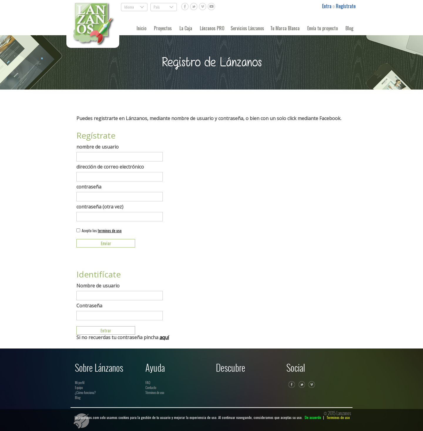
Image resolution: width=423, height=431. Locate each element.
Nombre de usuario (98, 285)
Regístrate (345, 6)
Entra (327, 6)
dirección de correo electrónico (110, 166)
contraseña (88, 186)
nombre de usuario (97, 146)
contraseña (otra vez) (99, 206)
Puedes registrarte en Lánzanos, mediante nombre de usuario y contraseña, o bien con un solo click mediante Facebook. (208, 118)
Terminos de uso (338, 417)
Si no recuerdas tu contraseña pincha (122, 337)
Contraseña (89, 305)
